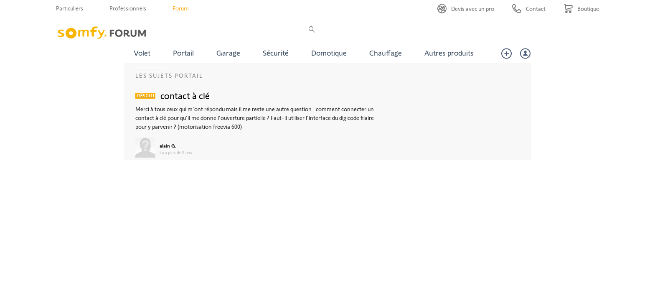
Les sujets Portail (169, 75)
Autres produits (449, 52)
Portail (183, 52)
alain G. (168, 145)
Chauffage (385, 52)
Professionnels (127, 8)
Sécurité (276, 52)
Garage (228, 52)
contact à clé (185, 95)
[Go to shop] (581, 8)
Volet (142, 52)
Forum (181, 8)
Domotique (329, 52)
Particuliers (69, 8)
